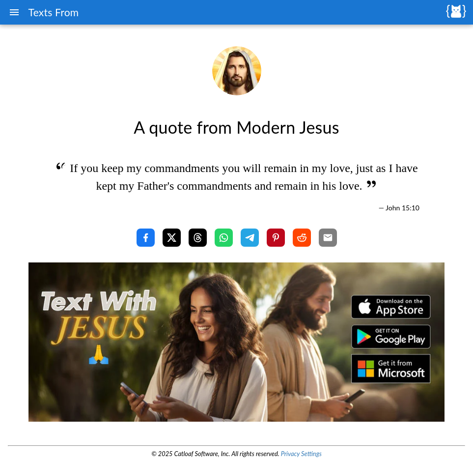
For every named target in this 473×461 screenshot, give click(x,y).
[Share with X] (172, 238)
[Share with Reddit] (302, 238)
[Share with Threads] (198, 238)
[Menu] (14, 12)
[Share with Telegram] (250, 238)
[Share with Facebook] (146, 238)
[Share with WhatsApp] (224, 238)
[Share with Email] (328, 238)
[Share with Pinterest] (276, 238)
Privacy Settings (301, 454)
